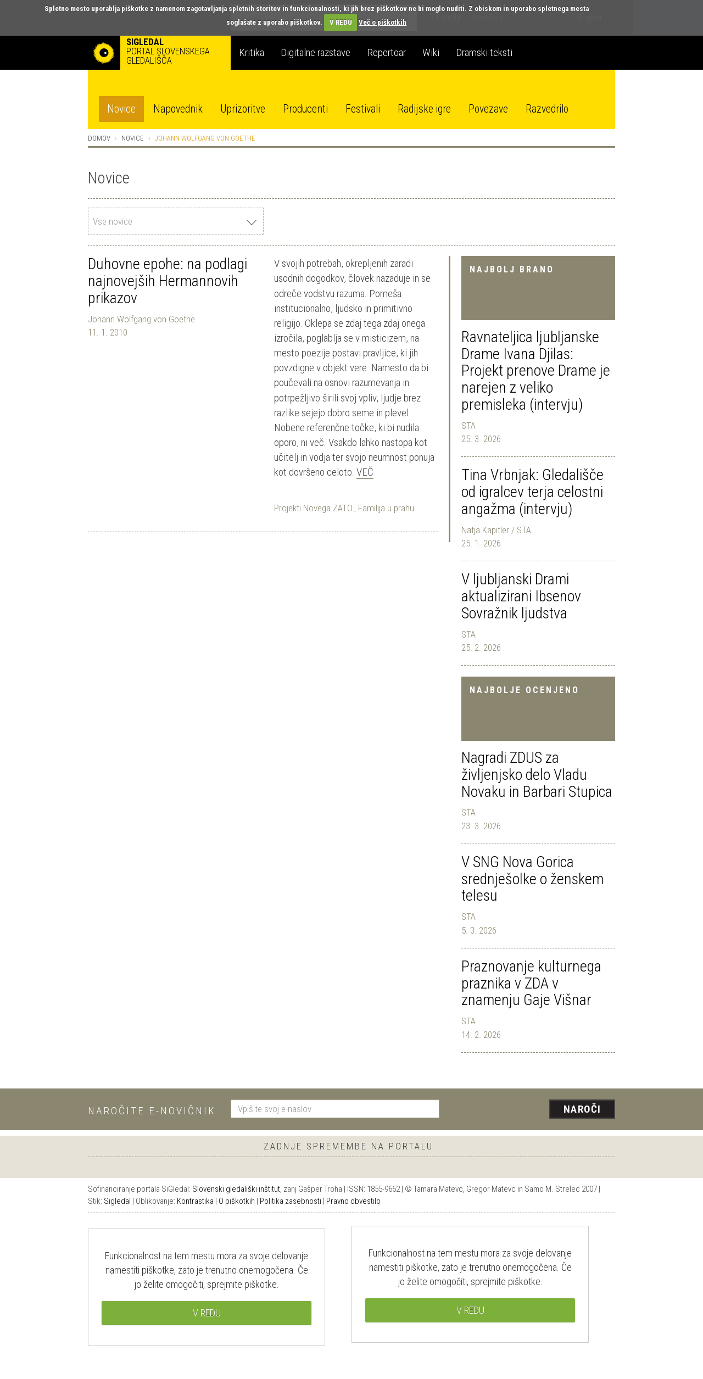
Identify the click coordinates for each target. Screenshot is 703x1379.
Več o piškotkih (382, 22)
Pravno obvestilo (353, 1201)
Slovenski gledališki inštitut (236, 1189)
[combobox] (176, 221)
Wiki (430, 52)
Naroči (582, 1109)
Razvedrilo (547, 109)
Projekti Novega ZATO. (314, 508)
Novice (121, 109)
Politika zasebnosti (290, 1201)
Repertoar (386, 52)
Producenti (305, 109)
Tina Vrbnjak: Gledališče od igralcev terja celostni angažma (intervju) (532, 492)
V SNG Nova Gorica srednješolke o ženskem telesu (532, 879)
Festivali (362, 109)
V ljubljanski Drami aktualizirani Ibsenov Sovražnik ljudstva (521, 596)
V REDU (341, 22)
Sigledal (117, 1201)
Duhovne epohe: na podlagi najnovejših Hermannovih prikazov (167, 281)
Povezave (488, 109)
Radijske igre (424, 109)
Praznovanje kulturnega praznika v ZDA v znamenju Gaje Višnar (531, 983)
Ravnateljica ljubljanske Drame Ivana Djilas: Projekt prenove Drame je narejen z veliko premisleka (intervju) (535, 371)
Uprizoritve (242, 109)
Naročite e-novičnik (152, 1110)
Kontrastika (195, 1201)
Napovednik (178, 109)
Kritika (251, 52)
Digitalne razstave (315, 52)
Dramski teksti (484, 52)
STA (468, 425)
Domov (99, 138)
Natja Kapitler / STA (496, 529)
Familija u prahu (386, 508)
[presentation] (533, 1109)
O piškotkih (237, 1201)
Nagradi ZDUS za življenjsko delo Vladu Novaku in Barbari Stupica (536, 775)
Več (364, 472)
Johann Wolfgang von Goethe (141, 319)
